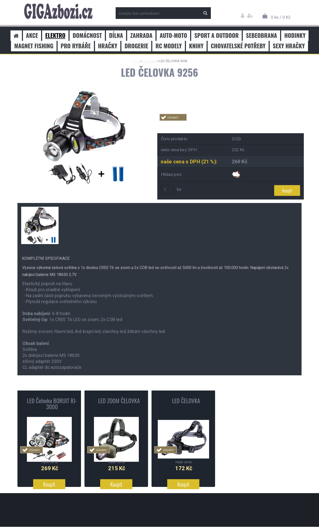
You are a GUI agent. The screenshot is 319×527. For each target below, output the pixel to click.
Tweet (230, 123)
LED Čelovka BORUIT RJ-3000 (52, 404)
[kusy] (167, 189)
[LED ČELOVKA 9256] (83, 91)
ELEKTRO (149, 61)
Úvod (136, 61)
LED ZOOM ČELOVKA (119, 401)
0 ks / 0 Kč (281, 17)
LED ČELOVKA (186, 401)
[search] (205, 13)
